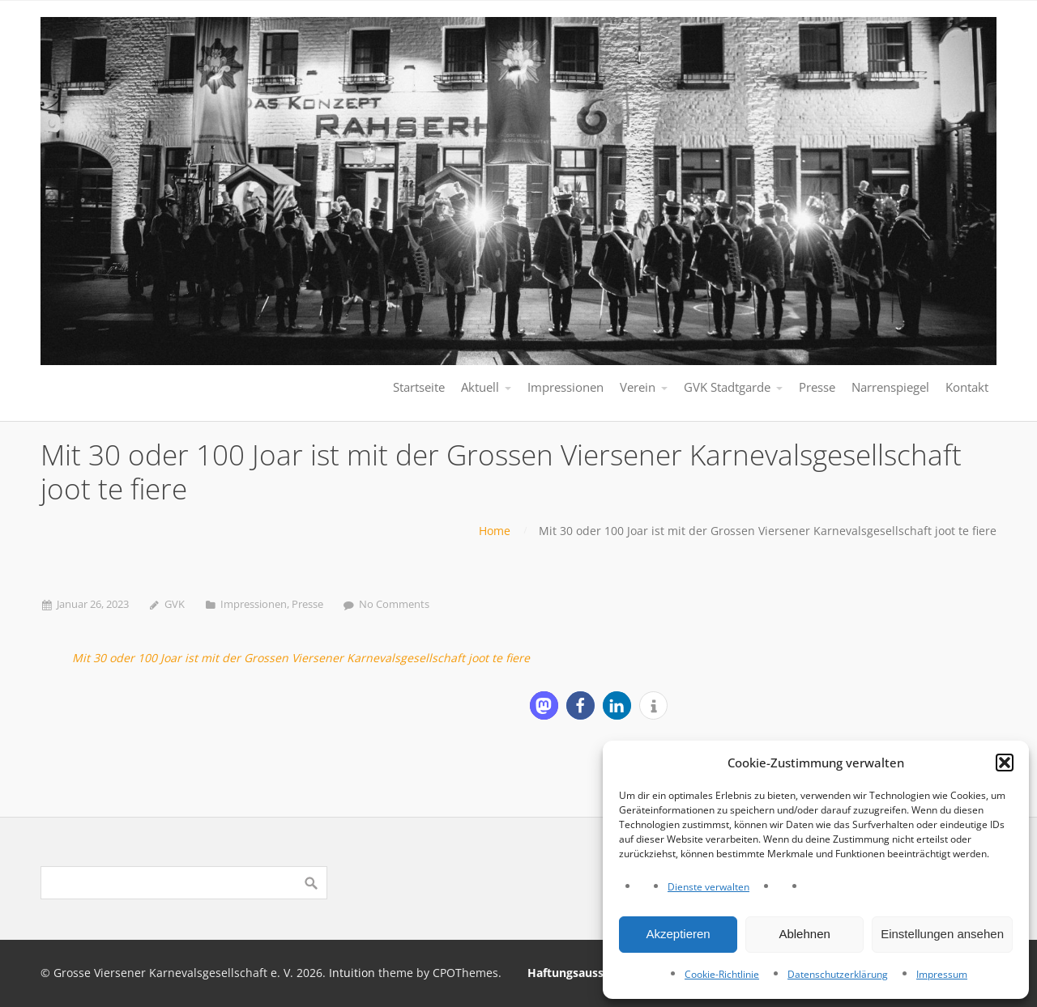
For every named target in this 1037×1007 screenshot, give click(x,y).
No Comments (394, 604)
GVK (174, 604)
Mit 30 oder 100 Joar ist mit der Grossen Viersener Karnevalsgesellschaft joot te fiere (301, 657)
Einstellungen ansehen (942, 934)
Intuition (352, 972)
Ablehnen (804, 934)
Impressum (941, 974)
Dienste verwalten (708, 887)
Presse (307, 604)
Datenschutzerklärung (837, 974)
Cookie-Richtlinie (722, 974)
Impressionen (253, 604)
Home (494, 530)
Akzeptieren (678, 934)
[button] (1004, 762)
